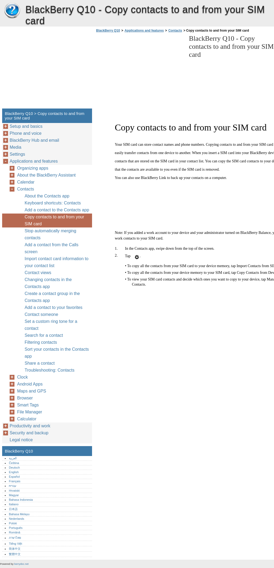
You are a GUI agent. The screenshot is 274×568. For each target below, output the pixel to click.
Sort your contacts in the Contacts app (57, 352)
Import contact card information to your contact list (56, 262)
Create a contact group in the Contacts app (52, 297)
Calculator (26, 419)
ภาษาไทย (15, 537)
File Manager (29, 412)
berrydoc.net (21, 563)
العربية (13, 458)
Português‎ (15, 527)
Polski (13, 523)
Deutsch (14, 467)
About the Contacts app (47, 196)
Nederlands (16, 518)
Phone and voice (25, 133)
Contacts (175, 30)
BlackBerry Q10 (12, 11)
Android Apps (30, 384)
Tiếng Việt (15, 543)
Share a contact (40, 363)
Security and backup (29, 433)
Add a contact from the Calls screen (51, 248)
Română (14, 532)
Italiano (13, 504)
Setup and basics (26, 126)
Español (14, 476)
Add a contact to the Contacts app (57, 210)
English (14, 472)
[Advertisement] (140, 72)
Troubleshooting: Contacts (49, 370)
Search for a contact (44, 335)
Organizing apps (32, 168)
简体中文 (15, 548)
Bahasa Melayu (19, 514)
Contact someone (41, 314)
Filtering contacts (41, 342)
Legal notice (21, 440)
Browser (25, 398)
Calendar (26, 182)
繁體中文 (15, 554)
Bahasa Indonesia (21, 499)
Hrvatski (14, 490)
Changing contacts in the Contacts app (48, 283)
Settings (17, 154)
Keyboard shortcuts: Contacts (53, 203)
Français (14, 481)
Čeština (14, 463)
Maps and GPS (31, 391)
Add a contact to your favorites (53, 307)
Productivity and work (30, 426)
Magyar (14, 495)
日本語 (13, 509)
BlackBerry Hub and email (34, 140)
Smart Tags (28, 405)
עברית (12, 485)
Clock (22, 377)
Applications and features (144, 30)
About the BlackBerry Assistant (46, 175)
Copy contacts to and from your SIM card (54, 220)
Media (15, 147)
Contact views (38, 272)
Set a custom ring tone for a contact (51, 325)
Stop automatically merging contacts (50, 234)
